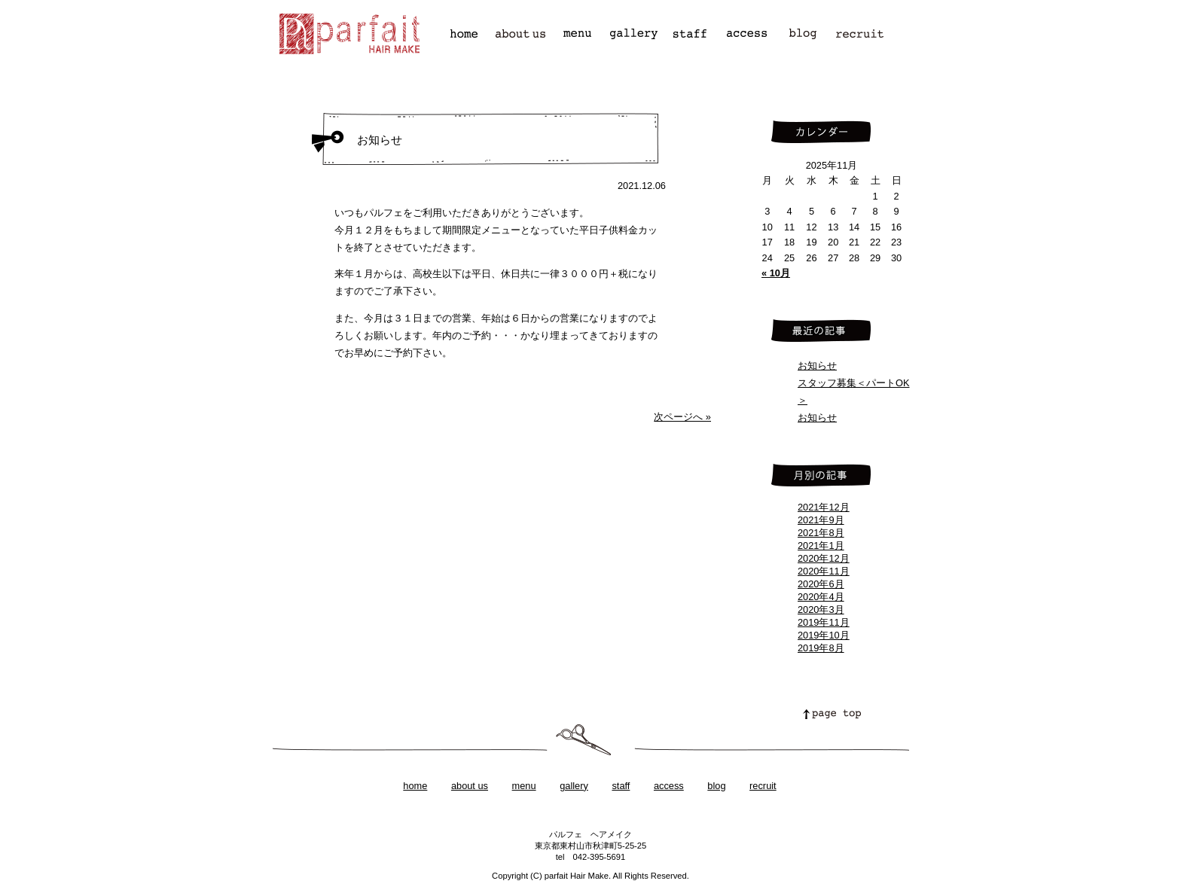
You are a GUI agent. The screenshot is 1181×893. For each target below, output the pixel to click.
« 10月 (775, 273)
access (669, 785)
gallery (574, 785)
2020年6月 (821, 584)
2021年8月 (821, 532)
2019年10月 (824, 635)
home (415, 785)
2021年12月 (824, 507)
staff (621, 785)
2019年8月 (821, 648)
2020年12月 (824, 558)
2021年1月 (821, 545)
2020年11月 (824, 571)
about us (469, 785)
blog (716, 785)
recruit (763, 785)
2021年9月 (821, 520)
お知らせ (817, 365)
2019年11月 (824, 622)
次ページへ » (682, 416)
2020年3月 (821, 609)
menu (524, 785)
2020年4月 (821, 596)
